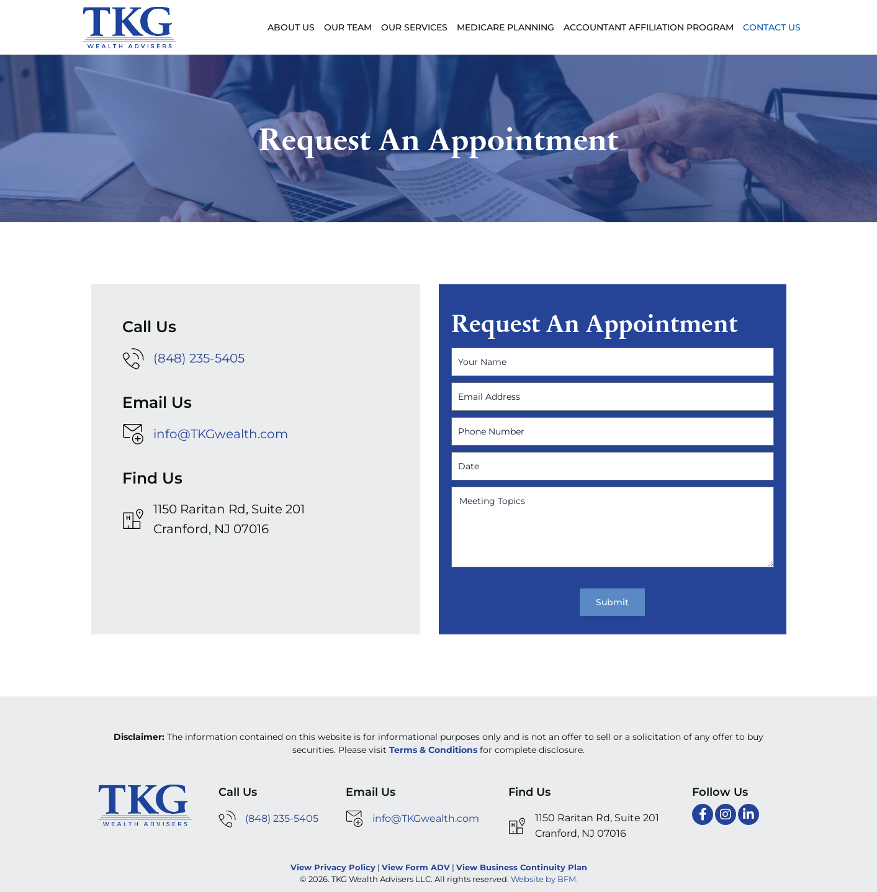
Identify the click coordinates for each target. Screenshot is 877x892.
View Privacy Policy (333, 867)
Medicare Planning (505, 27)
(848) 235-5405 (199, 358)
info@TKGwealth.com (220, 433)
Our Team (348, 27)
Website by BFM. (544, 879)
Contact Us (772, 27)
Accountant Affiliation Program (649, 27)
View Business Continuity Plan (521, 867)
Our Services (414, 27)
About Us (291, 27)
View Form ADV (416, 867)
